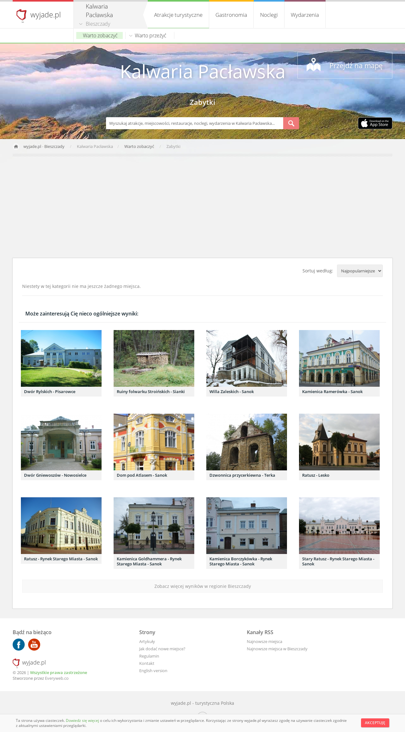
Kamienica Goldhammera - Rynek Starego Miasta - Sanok (149, 561)
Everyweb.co (57, 678)
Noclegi (269, 14)
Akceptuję (375, 722)
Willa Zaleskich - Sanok (231, 391)
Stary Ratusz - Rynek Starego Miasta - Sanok (338, 561)
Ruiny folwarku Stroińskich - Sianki (151, 391)
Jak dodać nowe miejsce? (162, 649)
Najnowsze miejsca (264, 641)
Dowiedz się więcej (83, 720)
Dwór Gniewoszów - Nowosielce (55, 475)
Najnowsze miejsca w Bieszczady (277, 649)
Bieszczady (98, 23)
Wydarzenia (305, 14)
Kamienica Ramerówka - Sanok (332, 391)
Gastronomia (231, 14)
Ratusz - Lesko (315, 475)
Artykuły (147, 641)
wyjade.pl (45, 15)
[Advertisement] (202, 207)
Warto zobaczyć (100, 35)
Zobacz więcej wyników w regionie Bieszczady (202, 586)
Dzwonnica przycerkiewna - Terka (242, 475)
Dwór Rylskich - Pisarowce (49, 391)
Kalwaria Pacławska (202, 71)
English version (153, 670)
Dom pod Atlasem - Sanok (142, 475)
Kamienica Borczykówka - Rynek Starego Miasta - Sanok (240, 561)
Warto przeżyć (150, 35)
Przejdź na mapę (356, 65)
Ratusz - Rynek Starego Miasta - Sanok (61, 558)
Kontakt (146, 663)
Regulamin (149, 656)
